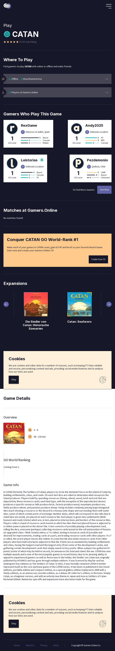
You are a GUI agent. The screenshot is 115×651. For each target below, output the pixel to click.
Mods (55, 645)
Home (17, 645)
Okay (13, 379)
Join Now (104, 189)
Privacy (43, 645)
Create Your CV (98, 259)
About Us (30, 645)
